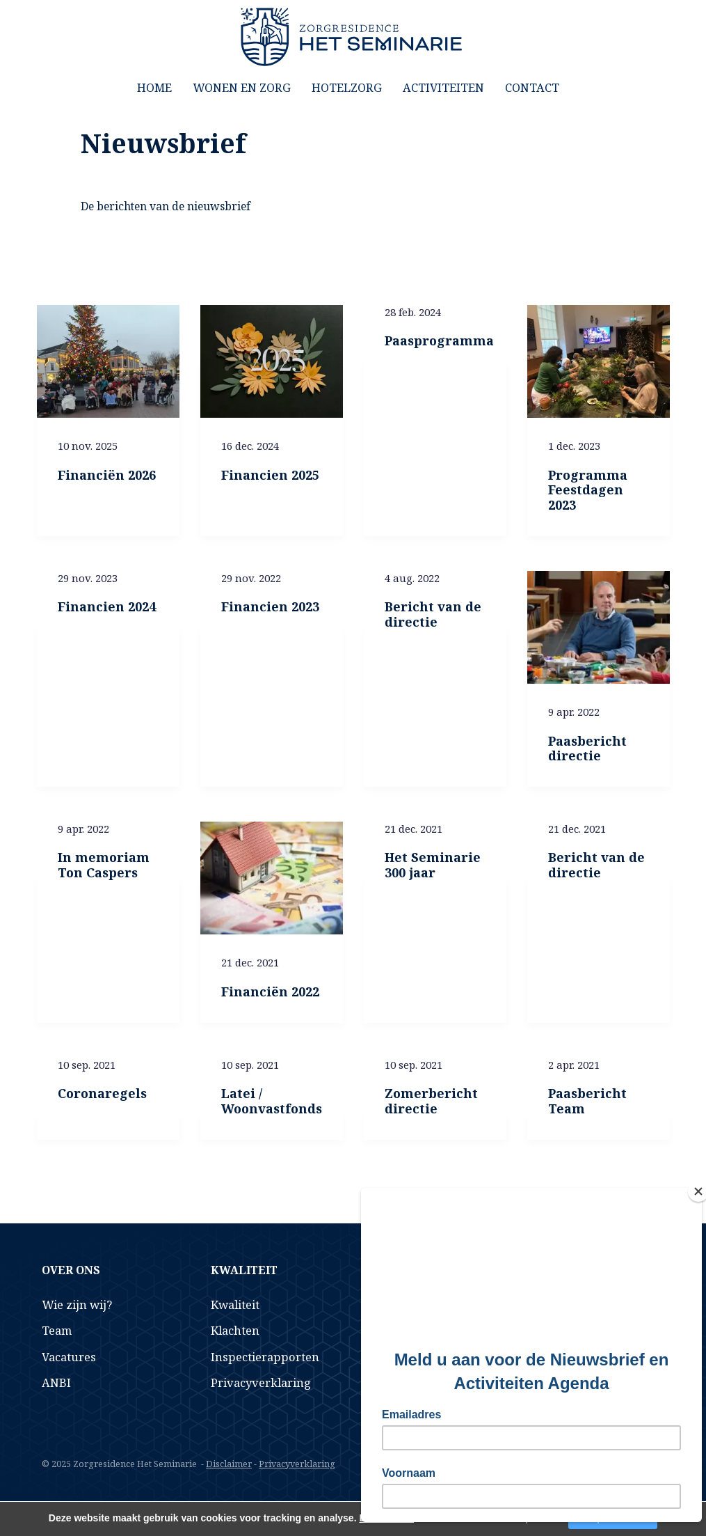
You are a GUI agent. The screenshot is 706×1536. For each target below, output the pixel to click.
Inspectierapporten (265, 1357)
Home (154, 87)
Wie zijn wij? (77, 1304)
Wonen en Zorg (242, 87)
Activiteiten (443, 87)
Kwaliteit (235, 1304)
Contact (532, 87)
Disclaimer (229, 1463)
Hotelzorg (347, 87)
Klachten (235, 1330)
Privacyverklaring (261, 1382)
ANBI (56, 1382)
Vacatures (69, 1357)
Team (57, 1330)
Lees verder (386, 1517)
